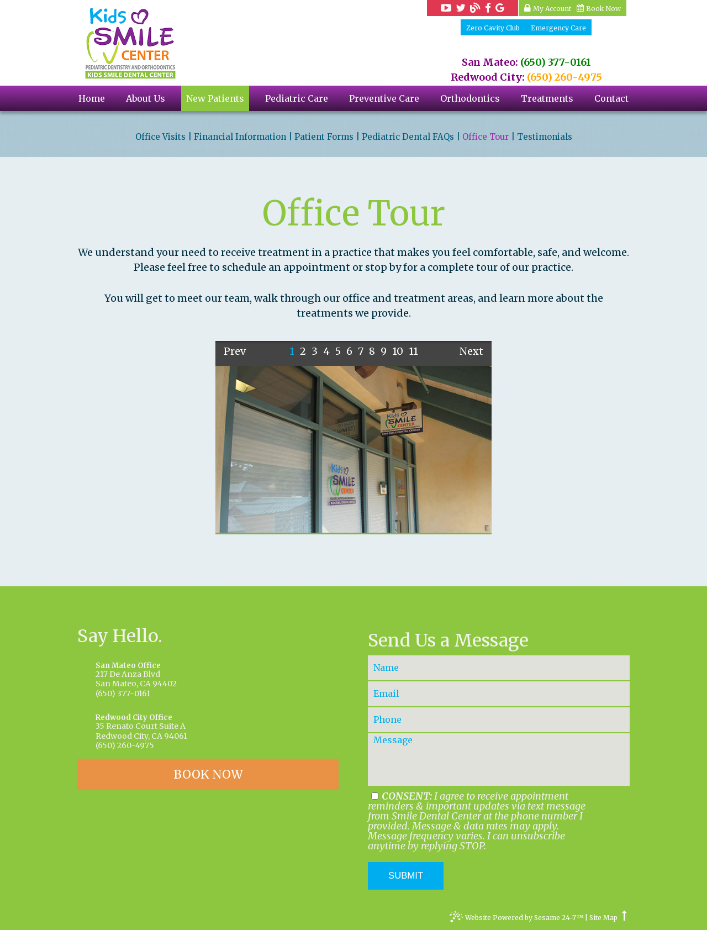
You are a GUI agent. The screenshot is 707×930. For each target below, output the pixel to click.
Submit (405, 875)
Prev (235, 351)
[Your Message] (499, 759)
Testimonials (544, 137)
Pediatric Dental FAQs (408, 137)
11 (413, 351)
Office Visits (160, 137)
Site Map (603, 918)
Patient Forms (324, 137)
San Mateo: (490, 62)
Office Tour (485, 137)
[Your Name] (499, 667)
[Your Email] (499, 693)
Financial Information (240, 137)
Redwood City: (488, 77)
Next (471, 351)
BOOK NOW (208, 774)
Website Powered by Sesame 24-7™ (516, 919)
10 (397, 351)
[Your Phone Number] (499, 719)
